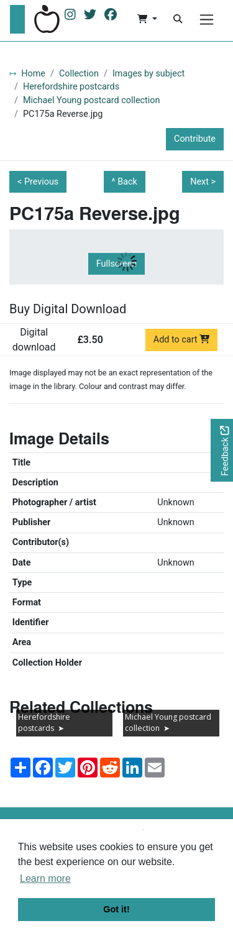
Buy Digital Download (67, 308)
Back (127, 182)
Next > (203, 182)
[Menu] (206, 19)
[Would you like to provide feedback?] (222, 450)
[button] (147, 19)
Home (33, 73)
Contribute (195, 139)
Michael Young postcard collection (91, 100)
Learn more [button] (45, 878)
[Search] (177, 19)
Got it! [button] (116, 909)
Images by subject (148, 73)
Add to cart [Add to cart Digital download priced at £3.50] (181, 339)
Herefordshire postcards (71, 86)
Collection (79, 73)
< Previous (37, 182)
